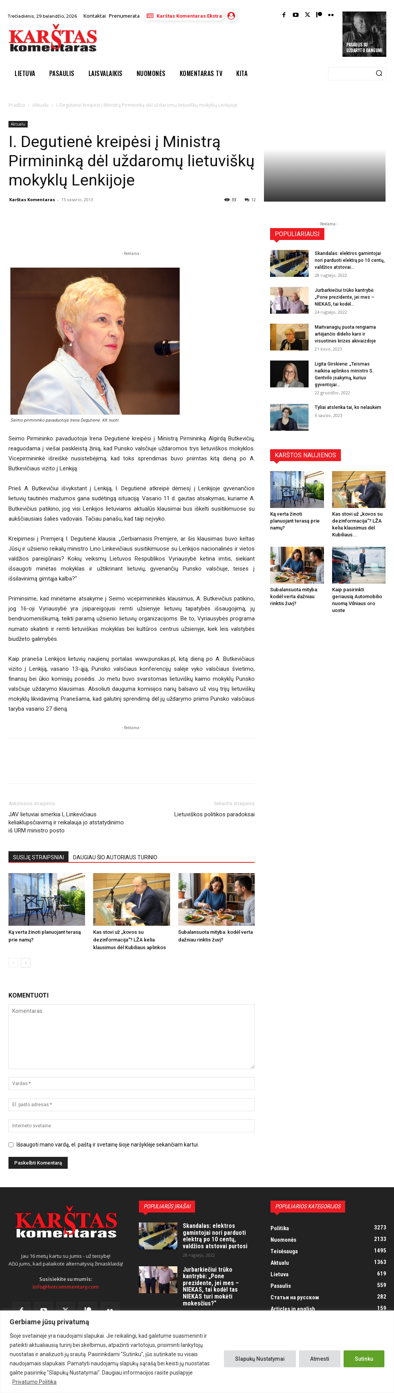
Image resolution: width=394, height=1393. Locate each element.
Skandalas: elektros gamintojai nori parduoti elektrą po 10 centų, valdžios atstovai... (350, 260)
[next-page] (25, 963)
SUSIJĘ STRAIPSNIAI (38, 857)
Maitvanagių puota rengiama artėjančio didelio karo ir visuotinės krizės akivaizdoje (345, 334)
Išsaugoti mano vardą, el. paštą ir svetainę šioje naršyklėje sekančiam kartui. (108, 1145)
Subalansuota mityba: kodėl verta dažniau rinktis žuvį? (294, 596)
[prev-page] (13, 963)
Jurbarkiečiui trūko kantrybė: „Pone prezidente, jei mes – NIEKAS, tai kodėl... (344, 297)
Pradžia (16, 105)
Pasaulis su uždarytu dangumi (364, 47)
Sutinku (364, 1359)
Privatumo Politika (34, 1382)
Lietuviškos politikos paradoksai (214, 814)
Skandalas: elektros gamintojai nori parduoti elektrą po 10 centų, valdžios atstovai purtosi (215, 1236)
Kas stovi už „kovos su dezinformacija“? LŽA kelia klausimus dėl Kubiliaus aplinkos (129, 939)
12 (250, 199)
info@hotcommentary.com (65, 1287)
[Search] (379, 74)
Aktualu (40, 105)
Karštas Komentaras (32, 199)
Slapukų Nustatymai (260, 1359)
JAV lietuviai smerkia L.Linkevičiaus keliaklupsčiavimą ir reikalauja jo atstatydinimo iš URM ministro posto (66, 822)
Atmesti (319, 1359)
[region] (197, 1351)
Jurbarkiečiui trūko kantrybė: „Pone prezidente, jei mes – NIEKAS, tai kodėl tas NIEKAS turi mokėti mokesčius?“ (211, 1286)
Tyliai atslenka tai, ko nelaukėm (348, 407)
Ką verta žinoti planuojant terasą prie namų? (295, 521)
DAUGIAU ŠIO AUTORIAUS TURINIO (115, 857)
